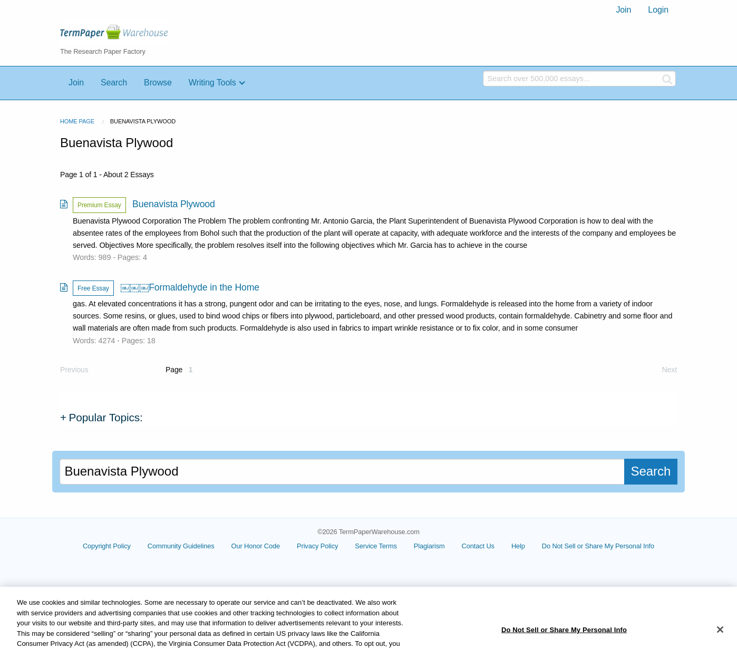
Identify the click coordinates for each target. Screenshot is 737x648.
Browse (158, 82)
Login (658, 9)
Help (518, 546)
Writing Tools (212, 82)
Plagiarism (429, 546)
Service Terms (376, 546)
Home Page (77, 121)
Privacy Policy (317, 546)
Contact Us (478, 546)
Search (114, 82)
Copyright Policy (107, 546)
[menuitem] (623, 10)
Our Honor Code (255, 546)
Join (623, 9)
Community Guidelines (181, 546)
